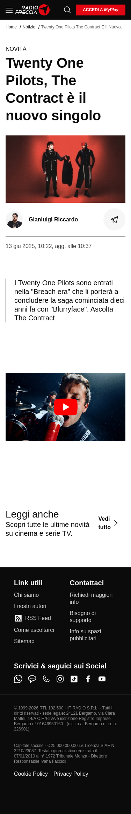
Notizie (28, 27)
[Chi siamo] (26, 595)
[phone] (46, 679)
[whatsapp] (18, 679)
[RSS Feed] (32, 618)
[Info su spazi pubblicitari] (93, 635)
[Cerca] (67, 10)
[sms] (32, 679)
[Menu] (9, 10)
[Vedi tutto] (109, 523)
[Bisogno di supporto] (93, 617)
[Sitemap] (24, 641)
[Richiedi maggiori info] (93, 599)
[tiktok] (74, 679)
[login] (100, 10)
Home (11, 27)
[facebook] (88, 679)
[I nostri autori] (30, 606)
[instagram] (60, 679)
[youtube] (102, 679)
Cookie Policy (31, 774)
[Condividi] (115, 220)
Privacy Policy (70, 774)
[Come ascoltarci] (34, 630)
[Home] (32, 9)
